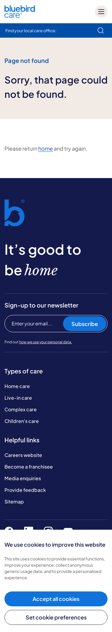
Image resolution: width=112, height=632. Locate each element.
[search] (100, 30)
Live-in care (18, 398)
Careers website (23, 455)
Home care (17, 386)
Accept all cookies (56, 598)
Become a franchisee (28, 466)
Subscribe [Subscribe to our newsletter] (84, 323)
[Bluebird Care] (19, 15)
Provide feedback (25, 490)
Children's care (21, 421)
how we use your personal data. (45, 342)
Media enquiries (22, 478)
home (45, 148)
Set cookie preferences (56, 617)
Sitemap (14, 501)
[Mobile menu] (101, 11)
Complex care (20, 409)
